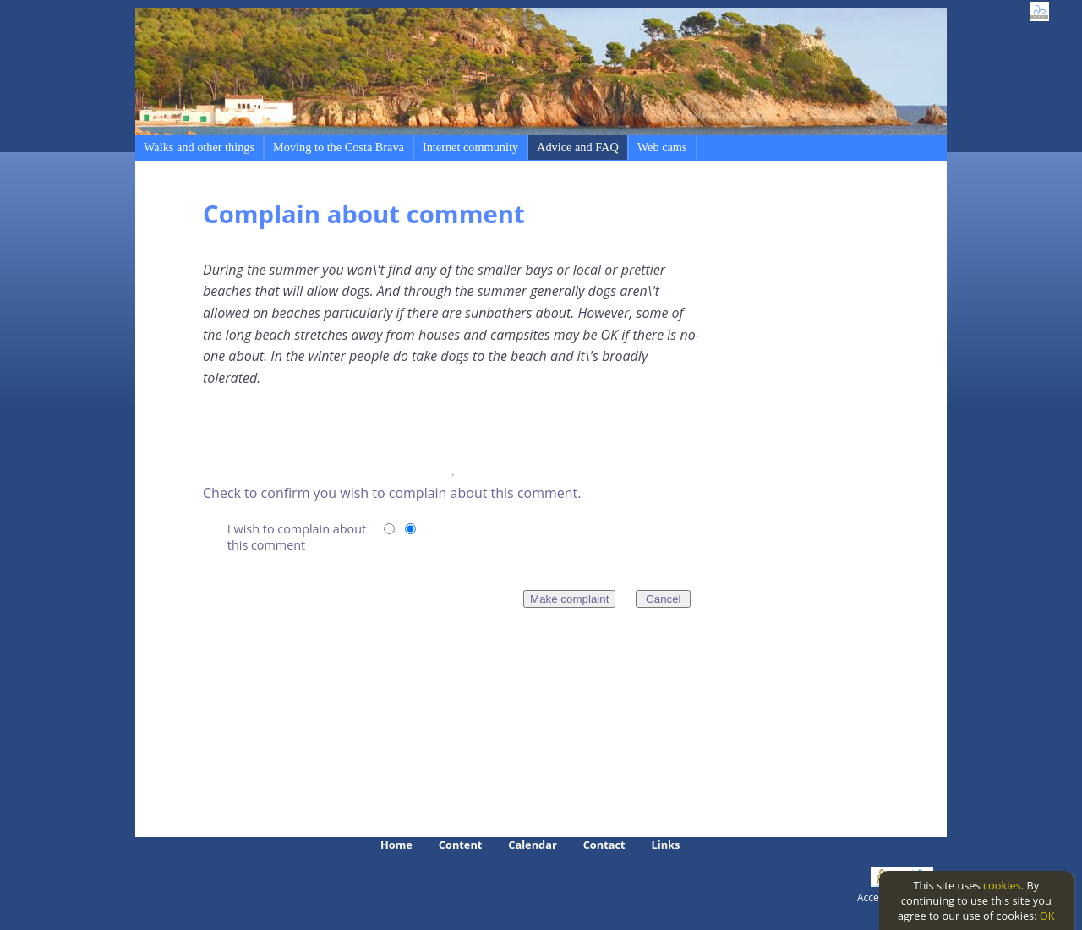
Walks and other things (199, 147)
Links (666, 844)
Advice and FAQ (578, 147)
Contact (604, 844)
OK (1047, 915)
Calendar (532, 844)
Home (396, 844)
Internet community (470, 147)
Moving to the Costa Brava (338, 147)
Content (461, 844)
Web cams (662, 147)
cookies (1002, 885)
